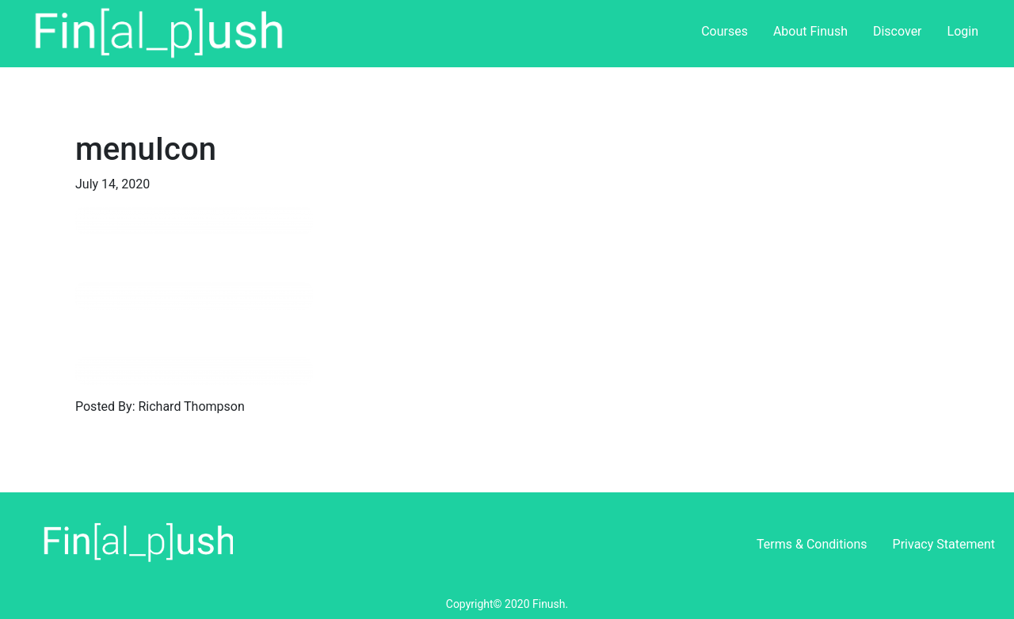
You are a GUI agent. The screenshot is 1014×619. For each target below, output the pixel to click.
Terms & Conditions (812, 544)
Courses (724, 31)
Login (962, 31)
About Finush (810, 31)
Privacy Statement (944, 544)
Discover (897, 31)
